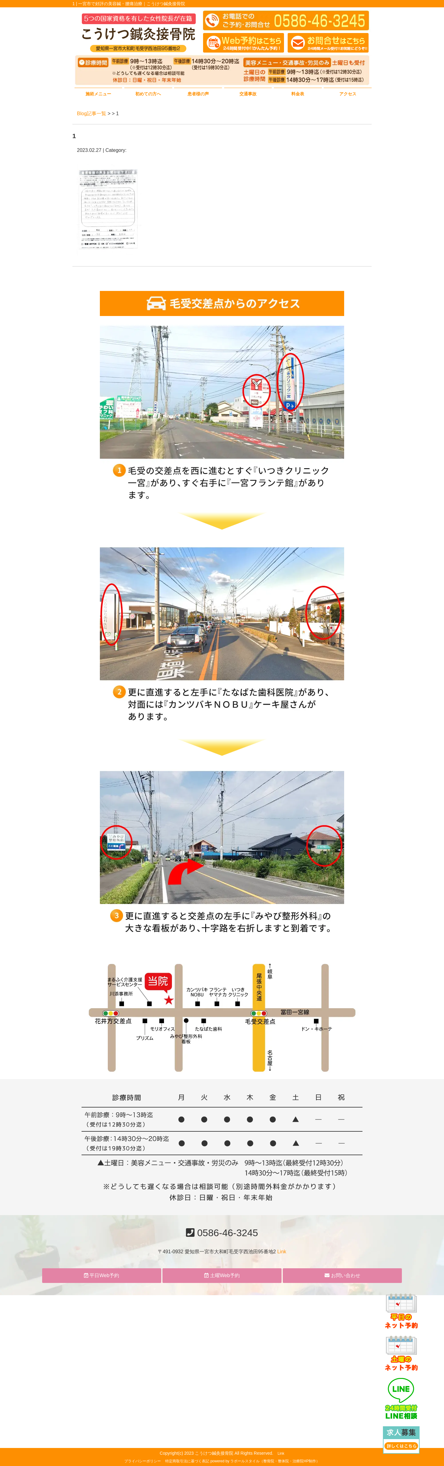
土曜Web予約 (221, 1275)
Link (281, 1251)
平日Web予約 (101, 1275)
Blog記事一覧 (91, 113)
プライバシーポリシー (142, 1461)
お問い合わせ (342, 1275)
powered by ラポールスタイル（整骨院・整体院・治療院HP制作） (265, 1461)
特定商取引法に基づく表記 (187, 1461)
